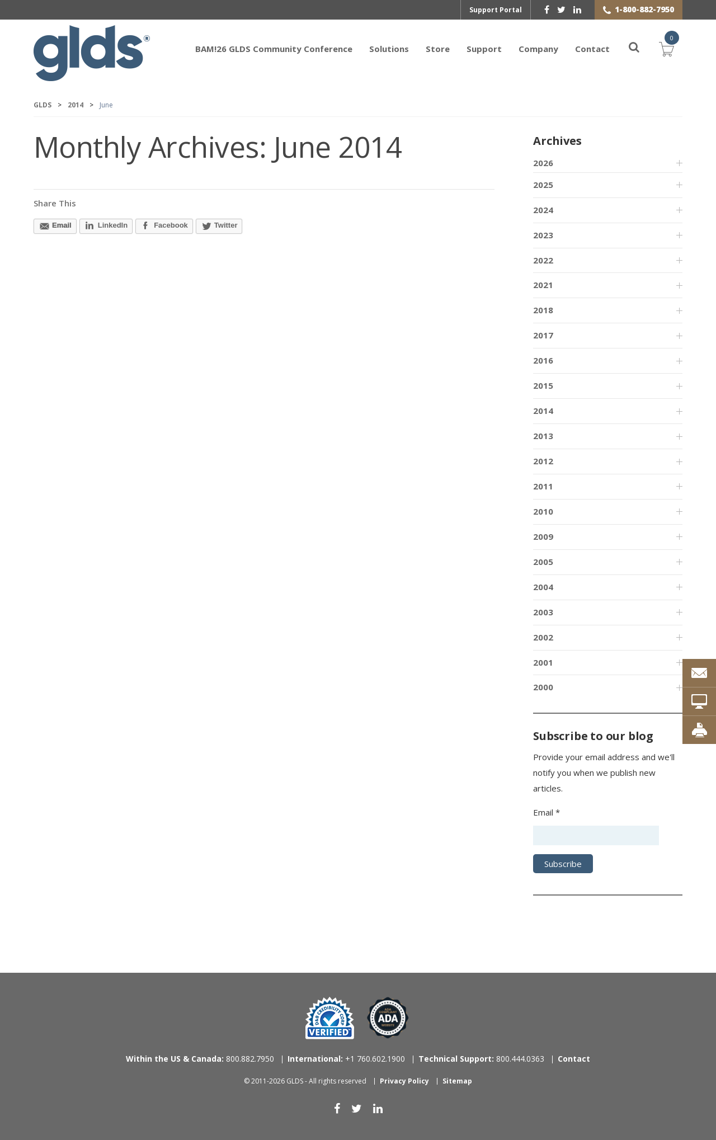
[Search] (627, 48)
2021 (543, 284)
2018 (543, 309)
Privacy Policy (404, 1081)
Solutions (389, 48)
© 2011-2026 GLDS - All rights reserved (305, 1081)
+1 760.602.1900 (346, 1058)
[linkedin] (577, 9)
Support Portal (495, 10)
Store (438, 48)
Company (538, 48)
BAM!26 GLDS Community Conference (273, 48)
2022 (543, 260)
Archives (557, 140)
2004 (543, 586)
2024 (543, 209)
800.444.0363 (481, 1058)
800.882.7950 (200, 1058)
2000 (543, 687)
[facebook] (546, 9)
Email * (546, 812)
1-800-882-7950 (644, 9)
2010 (543, 511)
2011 (543, 486)
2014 (543, 410)
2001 (543, 662)
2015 (543, 385)
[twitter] (561, 9)
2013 (543, 435)
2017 (543, 335)
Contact (592, 48)
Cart (667, 47)
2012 (543, 461)
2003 (543, 612)
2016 (543, 360)
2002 (543, 637)
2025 (543, 184)
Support (484, 48)
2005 (543, 561)
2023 (543, 235)
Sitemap (457, 1081)
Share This (55, 203)
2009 (543, 536)
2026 (543, 162)
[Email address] (596, 835)
